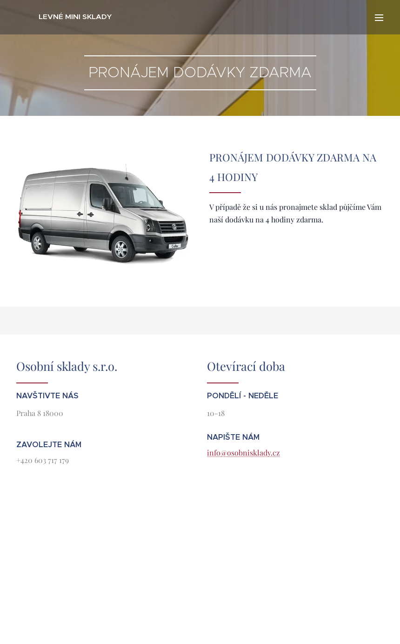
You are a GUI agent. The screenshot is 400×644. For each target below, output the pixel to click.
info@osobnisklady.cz (243, 452)
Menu (379, 17)
